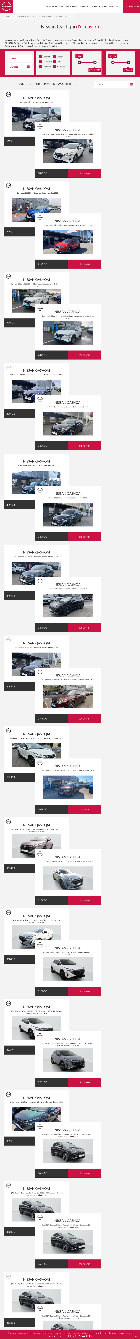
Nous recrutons (120, 1164)
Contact (118, 6)
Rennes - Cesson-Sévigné (81, 1263)
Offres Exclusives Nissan (102, 6)
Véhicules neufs (52, 6)
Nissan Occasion (120, 1160)
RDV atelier (134, 6)
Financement (78, 1168)
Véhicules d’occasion (70, 6)
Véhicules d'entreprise (123, 1139)
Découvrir (53, 141)
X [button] (136, 1336)
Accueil (8, 16)
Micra (92, 1245)
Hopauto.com (93, 1272)
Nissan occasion (45, 16)
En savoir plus (85, 1336)
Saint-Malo (95, 1263)
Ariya (107, 1245)
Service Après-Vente (122, 1143)
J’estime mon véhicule (83, 1187)
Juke (97, 1245)
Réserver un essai (81, 1141)
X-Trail (102, 1245)
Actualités (117, 1151)
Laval (102, 1263)
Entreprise (77, 1159)
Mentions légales (65, 1282)
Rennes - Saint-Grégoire (62, 1263)
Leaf (80, 1245)
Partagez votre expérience (70, 1097)
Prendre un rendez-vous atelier (85, 1150)
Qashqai (86, 1245)
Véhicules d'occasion (25, 16)
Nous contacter (80, 1177)
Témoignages (70, 962)
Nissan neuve (118, 1155)
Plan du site (77, 1282)
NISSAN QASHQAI (36, 98)
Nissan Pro (85, 6)
